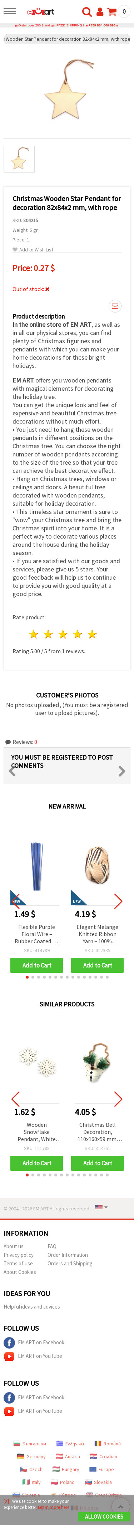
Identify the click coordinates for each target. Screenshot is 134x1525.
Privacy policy (19, 1254)
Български (29, 1443)
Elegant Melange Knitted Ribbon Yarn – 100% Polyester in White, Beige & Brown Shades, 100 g (97, 934)
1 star (34, 634)
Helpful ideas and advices (32, 1306)
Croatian (103, 1456)
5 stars (92, 634)
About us (14, 1246)
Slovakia (98, 1482)
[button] (27, 977)
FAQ (52, 1246)
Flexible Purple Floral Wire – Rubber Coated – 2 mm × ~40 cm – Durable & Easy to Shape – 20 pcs (37, 934)
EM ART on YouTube (33, 1356)
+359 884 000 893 (102, 25)
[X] (6, 1501)
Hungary (66, 1469)
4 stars (77, 634)
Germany (31, 1456)
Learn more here (53, 1507)
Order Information (68, 1254)
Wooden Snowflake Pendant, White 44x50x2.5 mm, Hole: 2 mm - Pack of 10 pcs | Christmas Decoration (37, 1132)
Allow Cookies (104, 1516)
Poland (63, 1482)
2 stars (48, 634)
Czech (31, 1469)
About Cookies (20, 1272)
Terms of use (18, 1263)
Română (107, 1443)
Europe (101, 1469)
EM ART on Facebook (34, 1343)
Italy (32, 1482)
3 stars (63, 634)
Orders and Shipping (70, 1263)
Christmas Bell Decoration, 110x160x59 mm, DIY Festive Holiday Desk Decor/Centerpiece (97, 1132)
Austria (68, 1456)
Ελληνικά (70, 1443)
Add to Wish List (33, 249)
